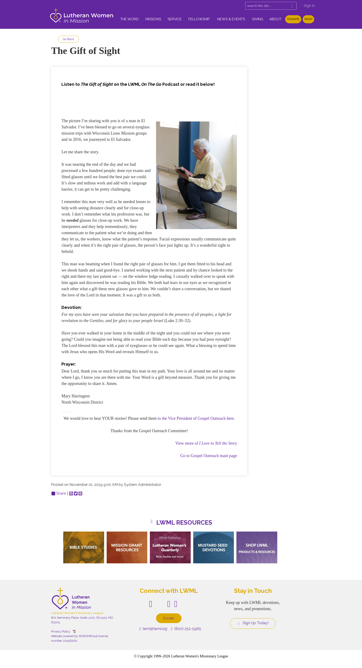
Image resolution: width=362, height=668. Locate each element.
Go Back (68, 39)
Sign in (309, 5)
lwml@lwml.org (153, 629)
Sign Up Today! (252, 623)
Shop (308, 19)
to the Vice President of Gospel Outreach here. (196, 418)
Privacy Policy (60, 631)
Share (58, 493)
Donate (293, 19)
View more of (206, 443)
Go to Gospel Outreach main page (208, 455)
